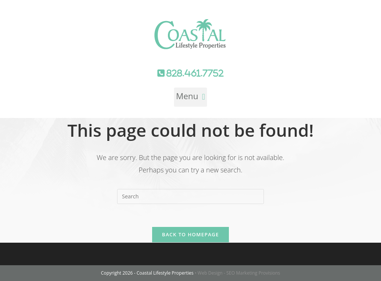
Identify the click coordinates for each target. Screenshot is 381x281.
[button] (190, 97)
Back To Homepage (190, 234)
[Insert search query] (190, 196)
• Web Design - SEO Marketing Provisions (237, 273)
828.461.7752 (194, 73)
